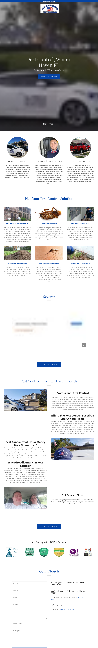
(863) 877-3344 (49, 554)
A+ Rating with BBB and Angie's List (49, 285)
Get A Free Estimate (49, 292)
